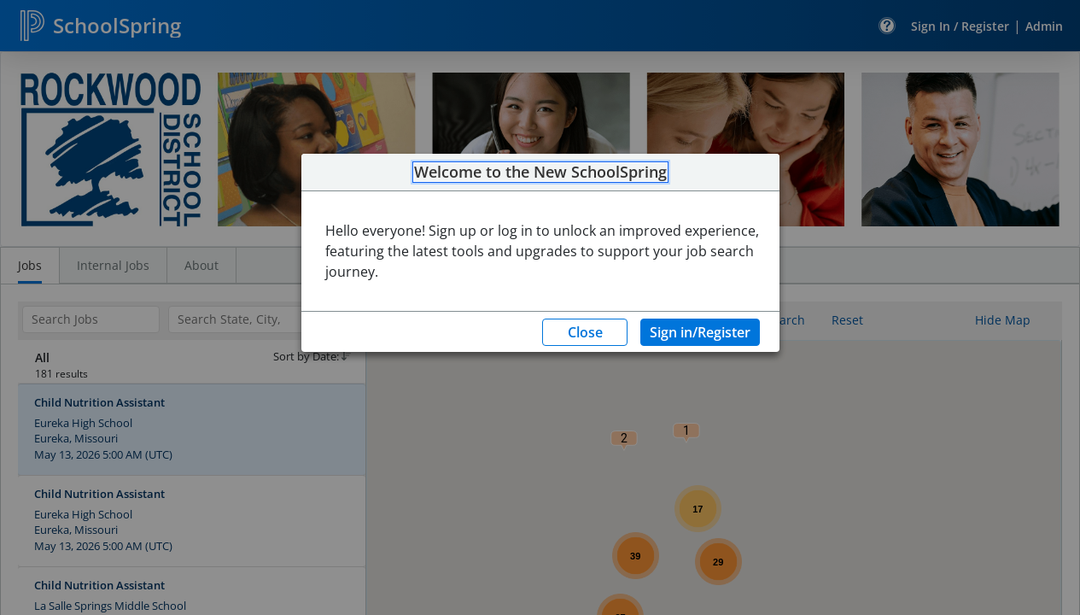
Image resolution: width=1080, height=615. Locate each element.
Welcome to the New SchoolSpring (540, 172)
